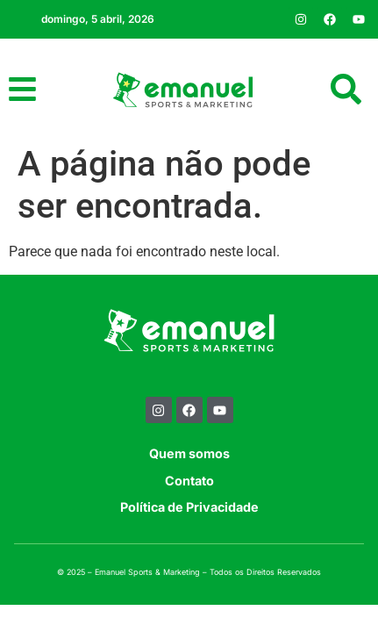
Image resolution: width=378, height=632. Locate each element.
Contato (189, 480)
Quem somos (189, 453)
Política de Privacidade (189, 506)
